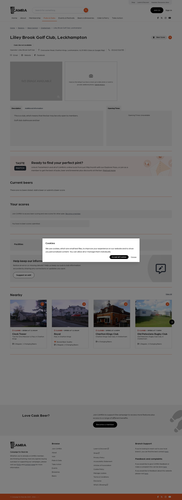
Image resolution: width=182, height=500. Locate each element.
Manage (133, 257)
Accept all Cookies (119, 257)
